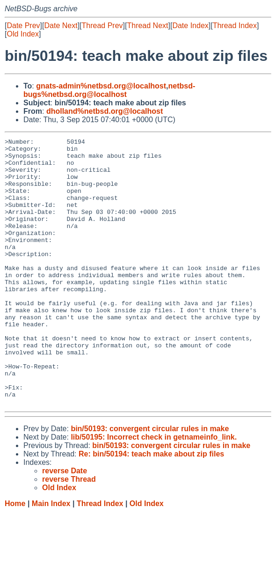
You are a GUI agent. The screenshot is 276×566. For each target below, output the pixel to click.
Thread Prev (102, 25)
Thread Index (235, 25)
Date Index (190, 25)
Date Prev (23, 25)
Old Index (22, 34)
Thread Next (147, 25)
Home (15, 557)
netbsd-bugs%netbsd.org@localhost (109, 90)
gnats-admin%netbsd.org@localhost (101, 86)
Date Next (60, 25)
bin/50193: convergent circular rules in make (150, 482)
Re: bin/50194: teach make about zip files (151, 507)
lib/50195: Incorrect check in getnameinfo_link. (154, 490)
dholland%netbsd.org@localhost (104, 111)
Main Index (51, 557)
